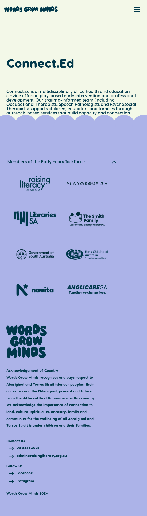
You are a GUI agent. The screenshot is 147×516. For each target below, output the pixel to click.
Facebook (25, 473)
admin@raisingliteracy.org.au (42, 456)
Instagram (25, 481)
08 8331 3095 (28, 448)
